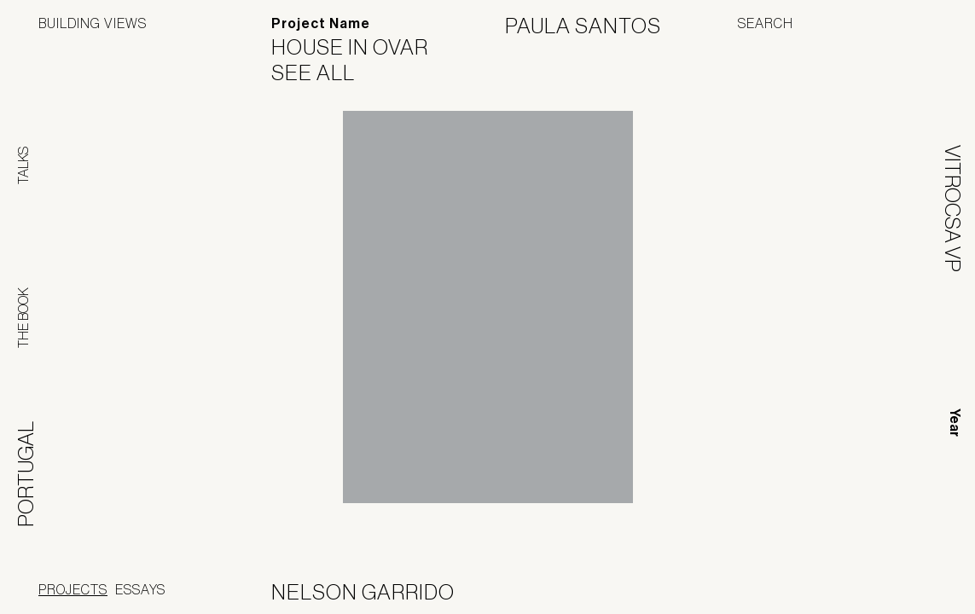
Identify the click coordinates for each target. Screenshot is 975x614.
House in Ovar (360, 47)
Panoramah (782, 592)
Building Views (92, 23)
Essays (140, 589)
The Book (23, 317)
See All (324, 72)
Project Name (320, 23)
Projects (72, 589)
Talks (23, 165)
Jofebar (892, 586)
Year (955, 422)
